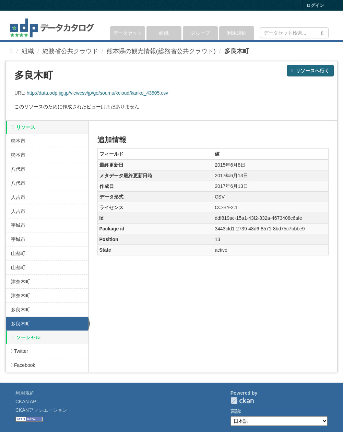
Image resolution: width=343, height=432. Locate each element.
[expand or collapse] (328, 25)
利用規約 (236, 33)
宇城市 (18, 225)
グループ (200, 33)
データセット (127, 33)
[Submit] (322, 32)
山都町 (18, 253)
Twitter (19, 351)
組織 (164, 33)
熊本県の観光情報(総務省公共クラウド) (161, 51)
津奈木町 (20, 281)
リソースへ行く (310, 70)
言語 (235, 411)
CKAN (242, 400)
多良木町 (236, 51)
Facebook (23, 365)
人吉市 (18, 197)
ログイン (315, 5)
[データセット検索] (294, 32)
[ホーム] (12, 51)
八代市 (18, 169)
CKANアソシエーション (41, 410)
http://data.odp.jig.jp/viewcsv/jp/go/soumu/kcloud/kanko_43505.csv (97, 93)
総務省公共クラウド (70, 51)
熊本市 (18, 141)
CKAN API (26, 401)
